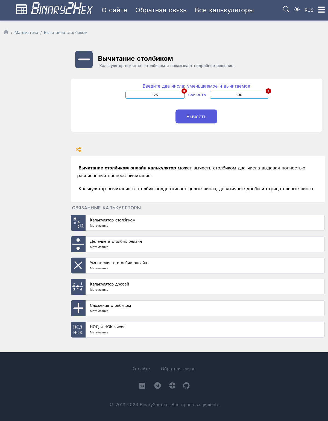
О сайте (114, 10)
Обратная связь (161, 10)
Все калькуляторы (224, 10)
